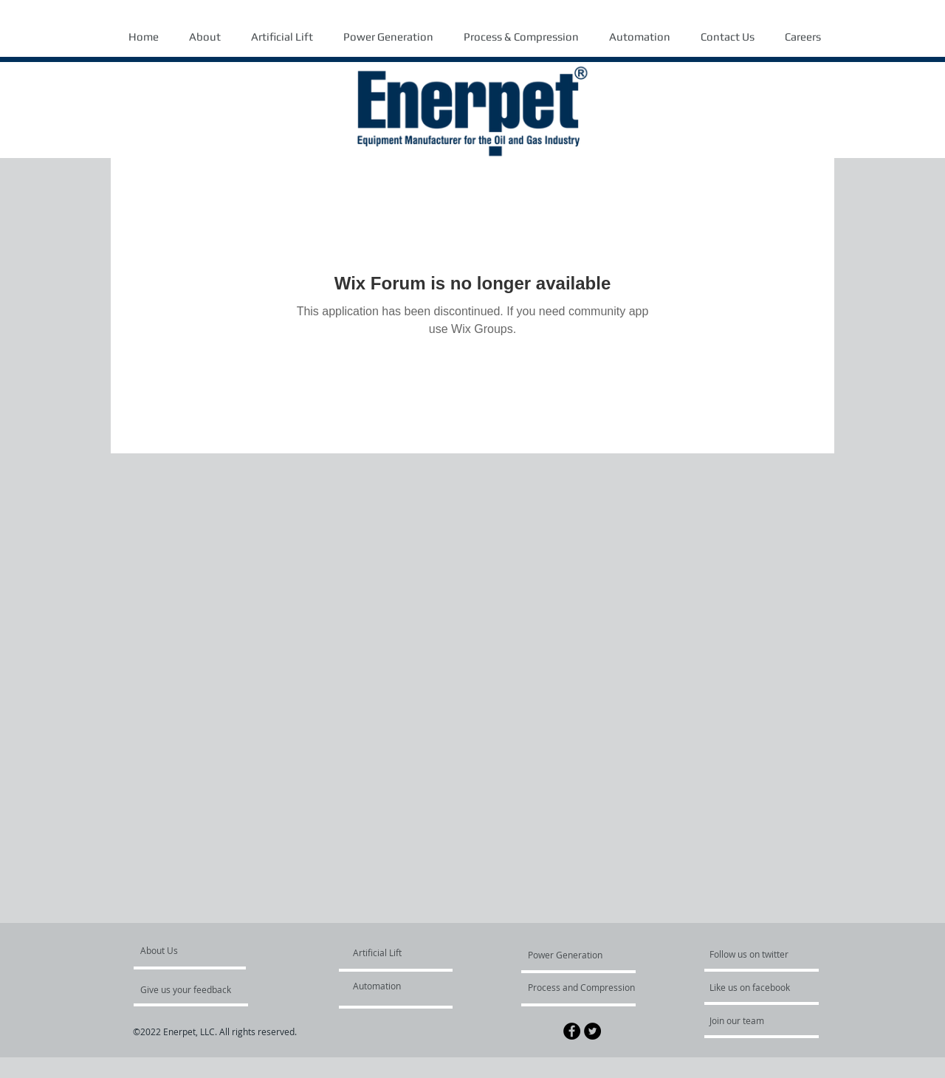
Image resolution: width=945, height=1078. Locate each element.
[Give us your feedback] (193, 989)
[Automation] (395, 986)
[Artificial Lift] (388, 952)
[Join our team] (749, 1020)
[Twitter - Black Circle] (592, 1031)
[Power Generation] (568, 955)
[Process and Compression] (581, 987)
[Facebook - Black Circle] (571, 1031)
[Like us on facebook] (753, 987)
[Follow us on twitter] (750, 954)
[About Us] (196, 950)
